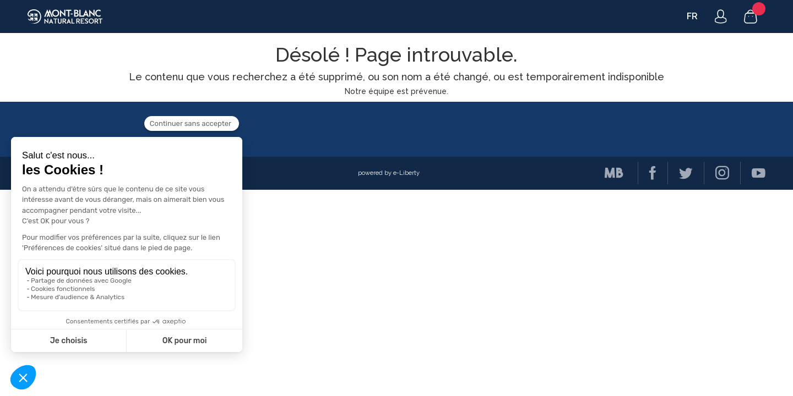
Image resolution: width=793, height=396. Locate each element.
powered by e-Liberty (389, 173)
